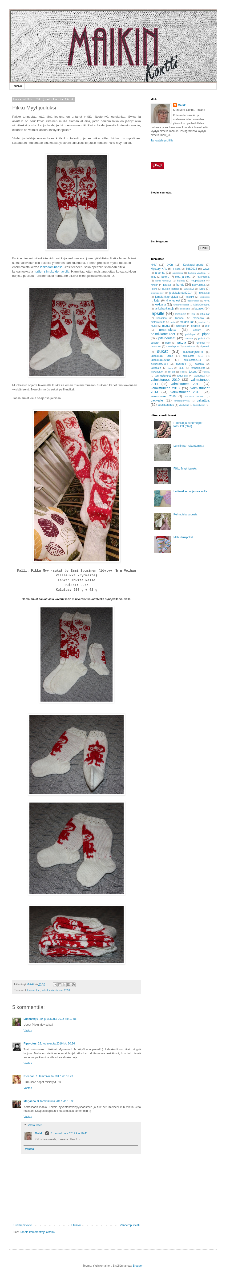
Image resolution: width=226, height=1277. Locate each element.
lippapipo (162, 318)
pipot (206, 334)
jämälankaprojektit (166, 296)
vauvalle (157, 400)
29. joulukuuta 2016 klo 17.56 (58, 1018)
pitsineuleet (167, 338)
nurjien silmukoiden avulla (51, 271)
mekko (202, 322)
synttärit (181, 363)
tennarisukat (198, 367)
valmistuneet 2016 (59, 990)
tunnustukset (163, 375)
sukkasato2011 (192, 359)
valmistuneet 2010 (165, 379)
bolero (165, 276)
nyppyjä (195, 325)
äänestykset (199, 405)
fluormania (204, 276)
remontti (200, 342)
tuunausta (199, 375)
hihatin (154, 284)
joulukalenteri (157, 293)
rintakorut (156, 346)
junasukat (204, 292)
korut (207, 300)
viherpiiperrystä (182, 400)
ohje (207, 325)
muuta (166, 325)
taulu (181, 367)
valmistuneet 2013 (165, 388)
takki (170, 368)
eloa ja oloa (182, 276)
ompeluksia (167, 330)
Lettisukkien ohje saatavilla (190, 491)
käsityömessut (202, 304)
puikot (201, 338)
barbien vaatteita (197, 273)
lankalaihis (185, 308)
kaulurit (190, 296)
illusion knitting (170, 288)
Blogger (138, 1265)
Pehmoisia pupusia (185, 514)
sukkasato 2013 (193, 355)
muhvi (154, 325)
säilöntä (199, 363)
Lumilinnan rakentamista (189, 445)
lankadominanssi (51, 267)
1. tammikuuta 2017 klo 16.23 (54, 1076)
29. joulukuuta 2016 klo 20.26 (56, 1043)
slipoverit (204, 346)
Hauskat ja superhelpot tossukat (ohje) (188, 424)
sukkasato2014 (159, 363)
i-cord (154, 288)
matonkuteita (158, 322)
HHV (154, 264)
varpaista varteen (194, 396)
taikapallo (156, 367)
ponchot (189, 338)
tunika (206, 371)
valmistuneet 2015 (185, 392)
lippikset (179, 318)
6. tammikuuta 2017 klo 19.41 (69, 1133)
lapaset (199, 308)
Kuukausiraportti (193, 264)
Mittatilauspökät (183, 537)
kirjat (157, 300)
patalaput (190, 334)
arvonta (160, 272)
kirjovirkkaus (193, 300)
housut (167, 284)
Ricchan (29, 1076)
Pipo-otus (30, 1043)
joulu (202, 288)
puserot (155, 342)
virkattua (203, 400)
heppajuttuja (198, 280)
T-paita (177, 268)
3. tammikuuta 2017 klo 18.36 (55, 1101)
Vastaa (28, 1030)
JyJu (170, 264)
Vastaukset (34, 1125)
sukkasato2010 (160, 359)
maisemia (198, 318)
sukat (45, 990)
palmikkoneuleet (163, 334)
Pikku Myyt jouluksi (185, 468)
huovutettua (198, 284)
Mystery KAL (159, 268)
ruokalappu (172, 346)
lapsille (158, 313)
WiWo (206, 268)
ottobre (197, 330)
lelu (193, 314)
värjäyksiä (184, 405)
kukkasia (160, 304)
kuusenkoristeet (181, 304)
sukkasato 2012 (162, 355)
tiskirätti (171, 371)
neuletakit (180, 325)
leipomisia (180, 314)
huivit (180, 284)
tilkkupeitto (157, 371)
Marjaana (30, 1101)
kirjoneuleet (33, 990)
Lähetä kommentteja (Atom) (37, 1232)
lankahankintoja (164, 308)
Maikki (39, 1133)
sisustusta (189, 346)
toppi (182, 371)
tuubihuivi (182, 375)
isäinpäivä (189, 289)
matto (173, 322)
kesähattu (205, 297)
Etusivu (17, 86)
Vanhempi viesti (130, 1225)
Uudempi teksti (22, 1225)
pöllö (168, 342)
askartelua (177, 273)
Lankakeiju (31, 1018)
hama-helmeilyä (163, 280)
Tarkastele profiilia (162, 140)
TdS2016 (191, 268)
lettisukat (204, 314)
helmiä (181, 280)
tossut (193, 371)
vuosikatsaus (166, 404)
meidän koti (187, 322)
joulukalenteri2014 (180, 292)
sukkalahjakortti (193, 351)
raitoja (181, 342)
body (153, 276)
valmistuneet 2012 (185, 384)
